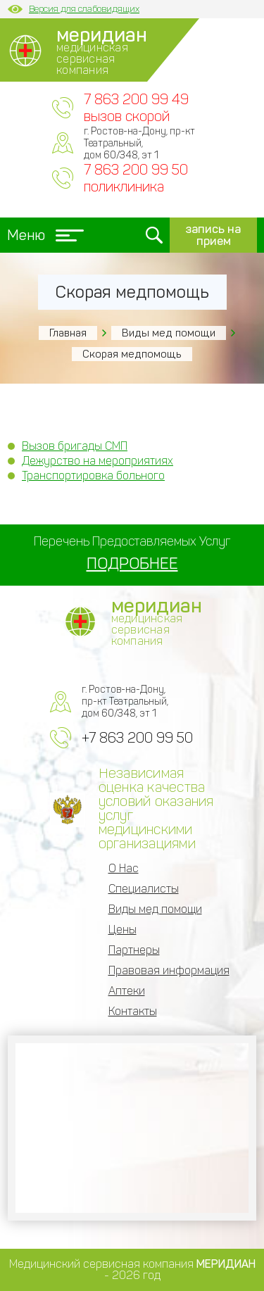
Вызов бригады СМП (74, 446)
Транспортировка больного (93, 475)
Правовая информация (169, 970)
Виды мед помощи (168, 333)
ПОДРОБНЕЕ (132, 563)
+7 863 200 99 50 (137, 737)
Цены (122, 929)
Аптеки (126, 990)
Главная (68, 333)
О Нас (123, 868)
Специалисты (143, 888)
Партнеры (134, 950)
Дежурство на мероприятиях (97, 460)
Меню (45, 235)
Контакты (132, 1011)
